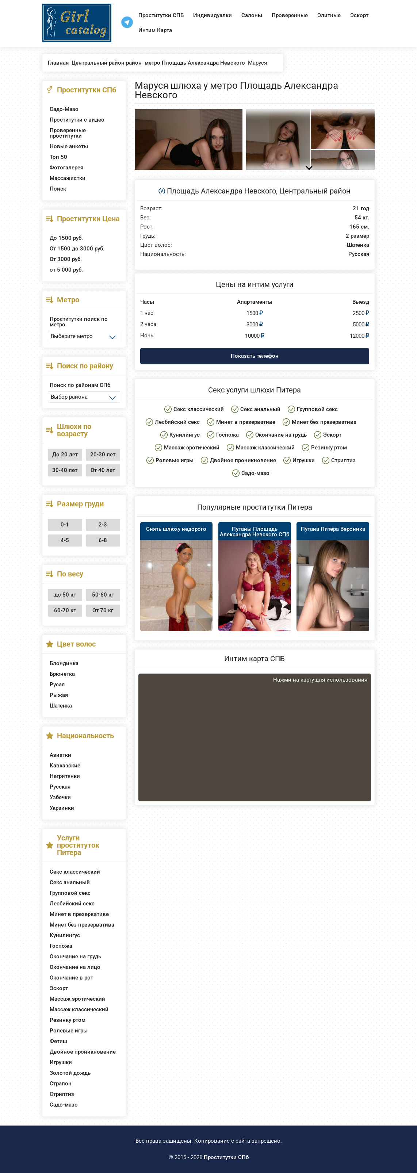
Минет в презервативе (79, 914)
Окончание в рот (71, 977)
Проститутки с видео (77, 119)
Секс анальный (70, 882)
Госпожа (61, 946)
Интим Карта (155, 30)
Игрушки (61, 1062)
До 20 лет (65, 454)
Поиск (58, 188)
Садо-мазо (64, 1104)
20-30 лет (102, 454)
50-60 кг (103, 594)
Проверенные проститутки (68, 133)
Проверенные (290, 15)
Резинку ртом (67, 1020)
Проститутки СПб (226, 1157)
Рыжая (59, 695)
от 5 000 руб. (66, 270)
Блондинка (64, 663)
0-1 (65, 524)
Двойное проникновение (83, 1052)
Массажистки (67, 178)
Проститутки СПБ (161, 15)
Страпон (61, 1083)
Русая (57, 684)
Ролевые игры (69, 1030)
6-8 (103, 540)
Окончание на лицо (75, 967)
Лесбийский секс (72, 903)
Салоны (251, 15)
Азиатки (60, 755)
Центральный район (315, 191)
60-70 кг (65, 610)
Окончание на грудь (75, 956)
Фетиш (58, 1041)
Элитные (329, 15)
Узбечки (60, 797)
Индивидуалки (212, 15)
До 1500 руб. (66, 238)
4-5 (65, 540)
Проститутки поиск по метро (79, 322)
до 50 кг (65, 594)
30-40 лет (64, 470)
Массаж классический (79, 1009)
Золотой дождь (70, 1073)
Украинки (62, 808)
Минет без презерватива (82, 924)
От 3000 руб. (66, 259)
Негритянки (65, 776)
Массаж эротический (77, 999)
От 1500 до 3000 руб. (77, 248)
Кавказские (65, 765)
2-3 (103, 524)
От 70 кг (102, 610)
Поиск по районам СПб (80, 385)
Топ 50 (58, 157)
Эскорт (359, 15)
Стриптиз (62, 1094)
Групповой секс (70, 893)
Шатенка (61, 705)
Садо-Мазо (64, 109)
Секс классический (75, 872)
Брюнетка (62, 674)
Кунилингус (65, 935)
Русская (60, 786)
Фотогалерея (66, 167)
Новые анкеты (69, 146)
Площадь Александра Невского (221, 191)
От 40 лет (103, 470)
